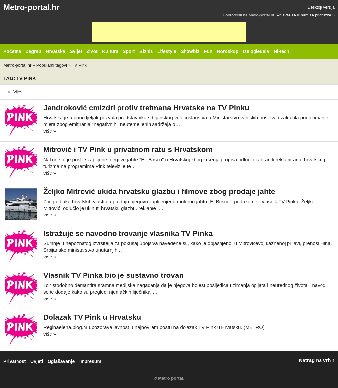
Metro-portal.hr (31, 7)
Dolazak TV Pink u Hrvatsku (92, 317)
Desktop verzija (321, 7)
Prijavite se (286, 15)
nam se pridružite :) (318, 15)
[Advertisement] (169, 32)
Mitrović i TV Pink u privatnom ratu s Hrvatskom (128, 150)
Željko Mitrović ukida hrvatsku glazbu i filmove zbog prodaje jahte (159, 191)
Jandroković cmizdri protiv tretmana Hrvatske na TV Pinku (146, 108)
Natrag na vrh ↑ (317, 360)
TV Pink (79, 65)
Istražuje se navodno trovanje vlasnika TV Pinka (128, 233)
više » (49, 131)
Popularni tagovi (51, 65)
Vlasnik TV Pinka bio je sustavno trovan (113, 275)
